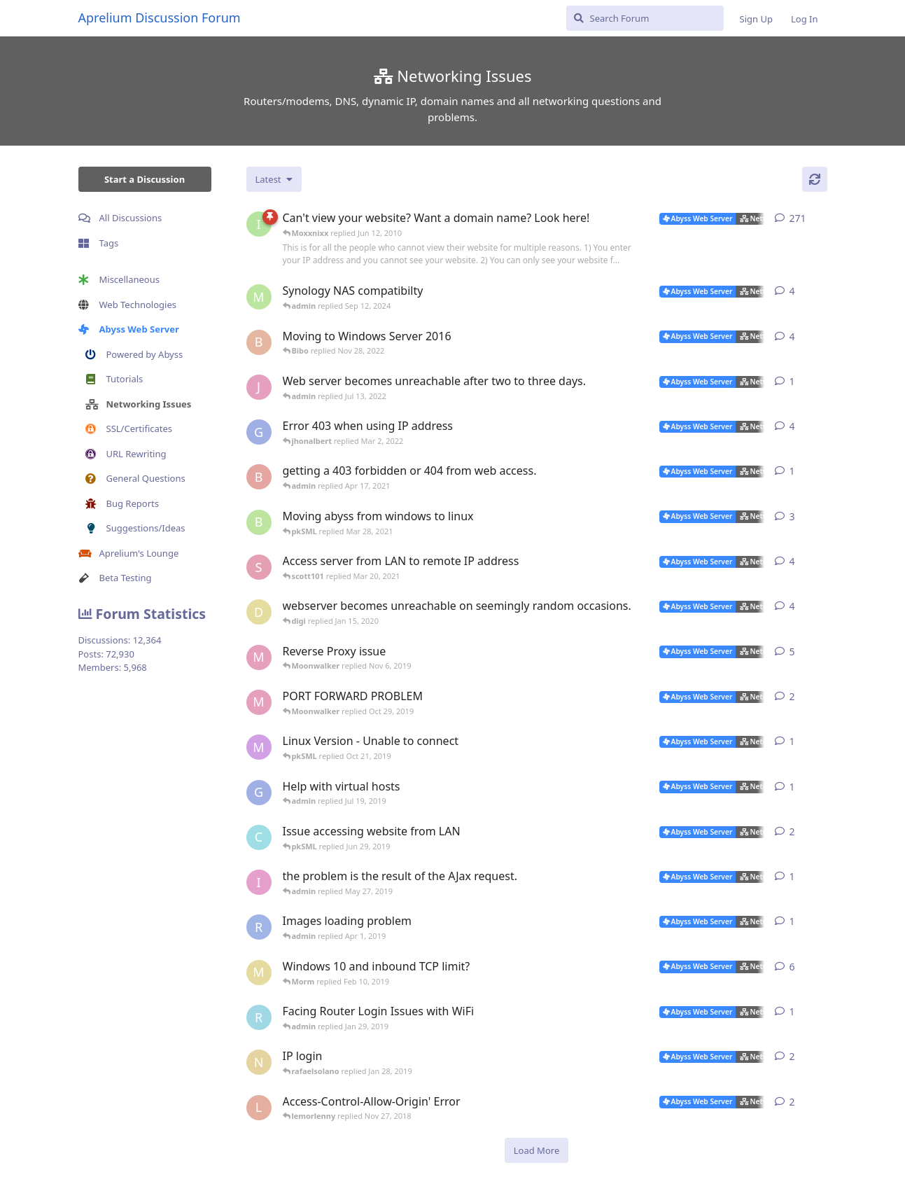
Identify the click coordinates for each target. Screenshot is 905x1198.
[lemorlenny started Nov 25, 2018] (259, 1107)
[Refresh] (814, 179)
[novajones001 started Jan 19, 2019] (259, 1062)
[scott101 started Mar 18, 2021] (259, 567)
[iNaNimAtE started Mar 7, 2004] (259, 224)
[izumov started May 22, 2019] (259, 882)
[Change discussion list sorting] (274, 179)
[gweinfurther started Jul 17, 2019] (259, 792)
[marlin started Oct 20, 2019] (259, 747)
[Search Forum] (645, 18)
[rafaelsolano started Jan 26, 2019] (259, 1017)
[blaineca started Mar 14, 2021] (259, 522)
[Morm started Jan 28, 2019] (259, 972)
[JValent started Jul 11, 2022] (259, 387)
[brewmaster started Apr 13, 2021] (259, 476)
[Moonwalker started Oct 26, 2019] (259, 702)
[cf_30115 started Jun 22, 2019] (259, 837)
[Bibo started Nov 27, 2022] (259, 342)
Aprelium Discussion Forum (159, 17)
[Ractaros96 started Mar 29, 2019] (259, 927)
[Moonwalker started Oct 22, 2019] (259, 657)
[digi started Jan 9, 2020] (259, 612)
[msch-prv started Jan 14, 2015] (259, 296)
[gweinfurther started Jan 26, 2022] (259, 432)
